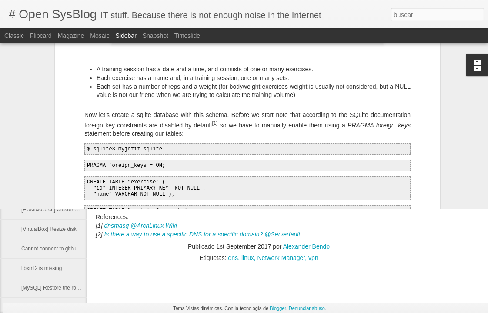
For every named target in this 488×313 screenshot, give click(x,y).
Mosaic (99, 35)
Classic (14, 35)
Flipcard (41, 35)
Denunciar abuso (307, 308)
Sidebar (126, 35)
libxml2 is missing (41, 268)
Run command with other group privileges (69, 170)
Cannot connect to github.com (55, 249)
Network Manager (281, 257)
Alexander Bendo (306, 246)
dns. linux (241, 257)
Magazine (71, 35)
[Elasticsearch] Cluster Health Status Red (69, 209)
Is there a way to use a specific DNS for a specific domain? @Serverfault (202, 234)
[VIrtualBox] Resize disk (49, 229)
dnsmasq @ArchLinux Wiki (140, 225)
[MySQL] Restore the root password (62, 288)
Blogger (278, 308)
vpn (313, 257)
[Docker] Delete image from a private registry (73, 190)
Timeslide (187, 35)
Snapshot (155, 35)
